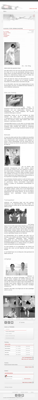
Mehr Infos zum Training (27, 357)
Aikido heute (15, 390)
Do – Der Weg (6, 31)
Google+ (9, 321)
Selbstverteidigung (10, 334)
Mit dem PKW (9, 374)
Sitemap (6, 385)
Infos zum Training (7, 32)
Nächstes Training (7, 342)
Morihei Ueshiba (24, 390)
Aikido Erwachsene (10, 329)
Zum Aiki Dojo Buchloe (9, 371)
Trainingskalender (10, 336)
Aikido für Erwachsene (13, 28)
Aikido (32, 390)
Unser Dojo (11, 317)
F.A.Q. (32, 317)
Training (8, 327)
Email (12, 321)
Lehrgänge (5, 36)
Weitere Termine (28, 365)
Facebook (5, 321)
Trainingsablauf (6, 35)
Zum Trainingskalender (27, 355)
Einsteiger (18, 317)
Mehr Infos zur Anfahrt (27, 380)
